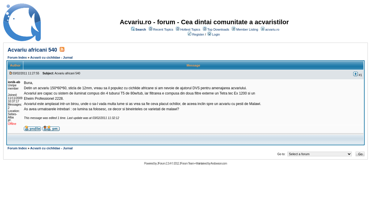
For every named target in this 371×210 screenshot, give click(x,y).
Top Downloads (218, 29)
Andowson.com (219, 163)
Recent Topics (163, 29)
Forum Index (17, 57)
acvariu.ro (272, 29)
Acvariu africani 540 (32, 50)
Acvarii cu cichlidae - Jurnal (51, 57)
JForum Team (186, 163)
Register (198, 34)
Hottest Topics (190, 29)
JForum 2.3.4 (164, 163)
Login (216, 34)
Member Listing (247, 29)
